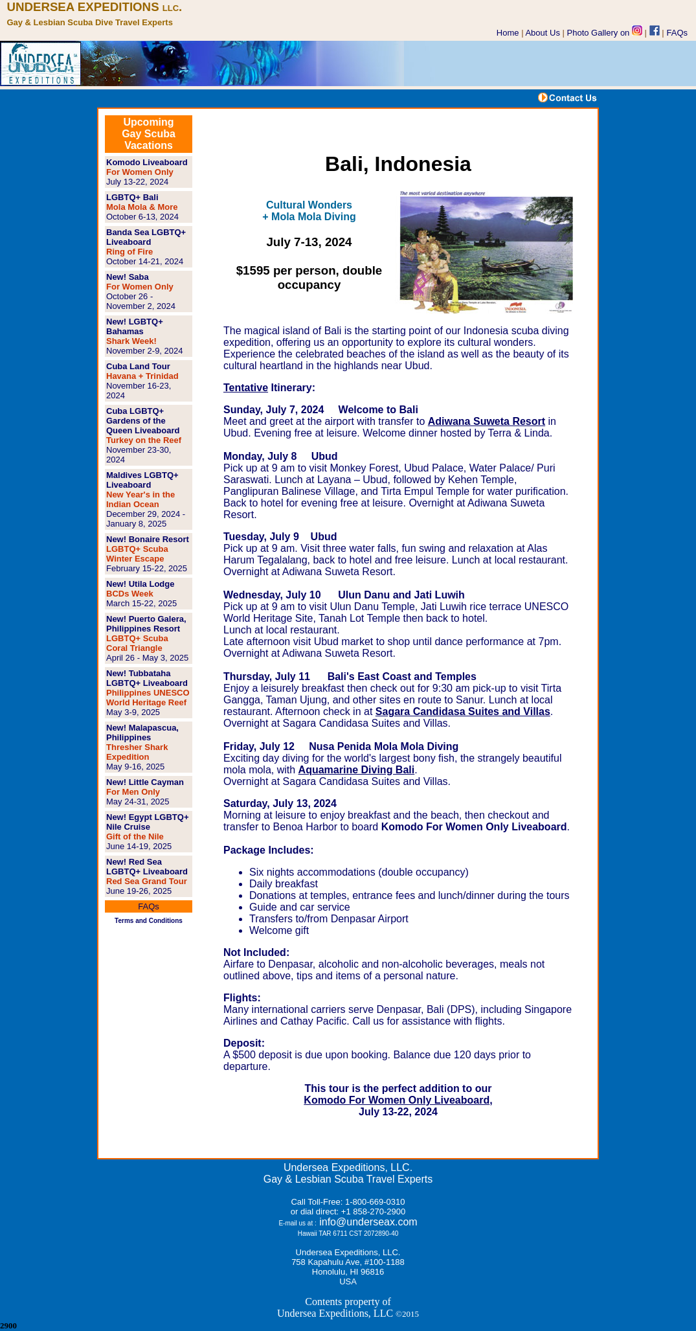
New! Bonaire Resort (147, 539)
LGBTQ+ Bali (132, 197)
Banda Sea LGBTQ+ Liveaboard (146, 237)
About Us (542, 33)
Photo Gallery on (604, 33)
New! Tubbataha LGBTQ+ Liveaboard (147, 678)
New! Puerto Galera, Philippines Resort (146, 623)
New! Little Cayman (145, 782)
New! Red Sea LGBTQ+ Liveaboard (147, 866)
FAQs (677, 33)
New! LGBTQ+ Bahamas (134, 326)
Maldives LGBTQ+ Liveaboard (142, 480)
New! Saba (127, 277)
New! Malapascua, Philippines (142, 732)
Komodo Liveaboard (147, 162)
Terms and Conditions (149, 920)
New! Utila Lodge (140, 584)
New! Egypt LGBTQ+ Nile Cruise (147, 822)
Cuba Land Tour (138, 366)
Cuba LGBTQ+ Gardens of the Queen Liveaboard (142, 420)
